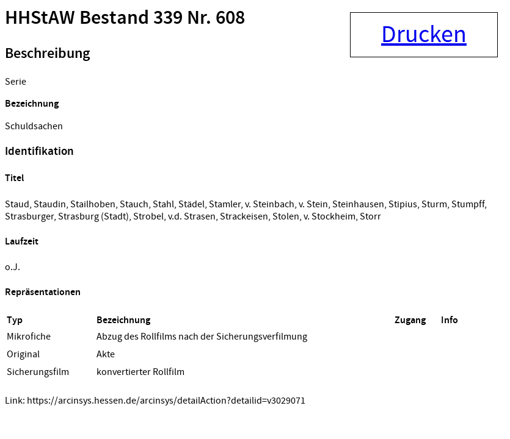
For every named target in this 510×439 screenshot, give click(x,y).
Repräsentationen (43, 292)
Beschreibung (47, 53)
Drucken (424, 35)
